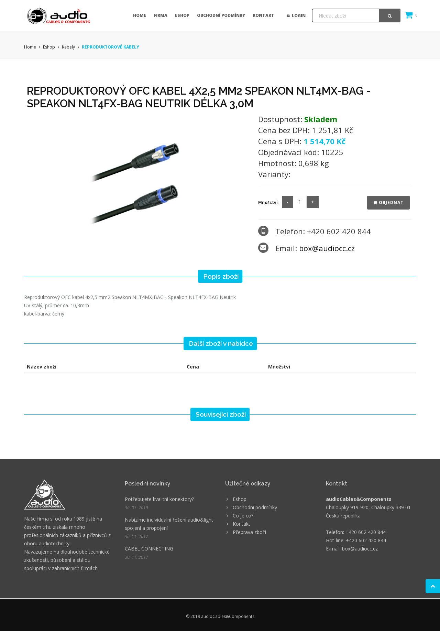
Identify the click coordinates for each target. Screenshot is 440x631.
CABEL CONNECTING (149, 548)
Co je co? (243, 515)
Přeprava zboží (249, 532)
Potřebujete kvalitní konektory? (159, 499)
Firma (160, 15)
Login (296, 16)
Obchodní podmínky (221, 15)
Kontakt (263, 15)
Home (139, 15)
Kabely (68, 47)
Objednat (388, 202)
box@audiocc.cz (327, 248)
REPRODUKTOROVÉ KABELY (110, 47)
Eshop (182, 15)
